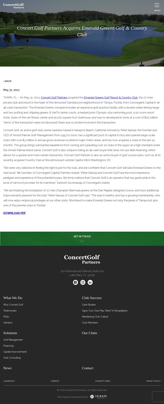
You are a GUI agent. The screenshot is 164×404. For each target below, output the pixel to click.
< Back (7, 81)
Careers (55, 381)
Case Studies (89, 304)
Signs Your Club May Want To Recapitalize (104, 310)
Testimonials (10, 310)
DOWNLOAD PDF (14, 213)
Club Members (90, 322)
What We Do (12, 298)
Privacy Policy (153, 381)
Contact (87, 368)
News (7, 368)
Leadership (9, 381)
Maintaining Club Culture (95, 316)
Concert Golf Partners (54, 97)
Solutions (10, 333)
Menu (158, 7)
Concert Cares (102, 381)
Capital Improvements (15, 351)
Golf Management (13, 339)
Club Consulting (12, 357)
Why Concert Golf (13, 304)
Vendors (7, 322)
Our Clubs (89, 333)
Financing (8, 345)
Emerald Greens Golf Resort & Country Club (111, 97)
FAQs (6, 316)
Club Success (92, 298)
